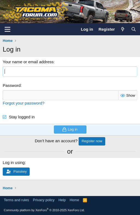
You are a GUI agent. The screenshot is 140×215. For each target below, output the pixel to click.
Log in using (14, 162)
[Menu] (7, 29)
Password (12, 85)
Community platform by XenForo (44, 210)
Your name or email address (28, 61)
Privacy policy (43, 200)
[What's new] (122, 29)
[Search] (133, 29)
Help (62, 200)
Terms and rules (16, 200)
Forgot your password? (23, 103)
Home (74, 200)
